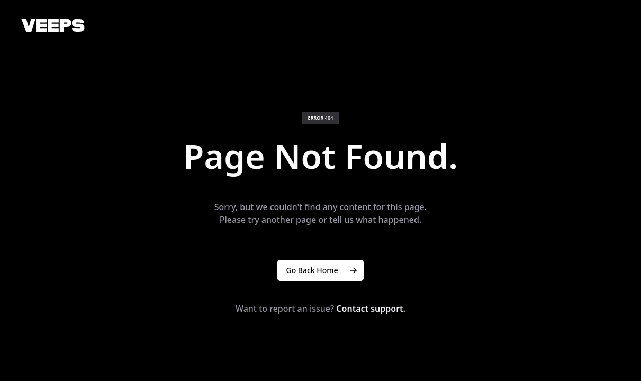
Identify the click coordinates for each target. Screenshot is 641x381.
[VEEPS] (53, 25)
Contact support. (370, 308)
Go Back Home (322, 270)
